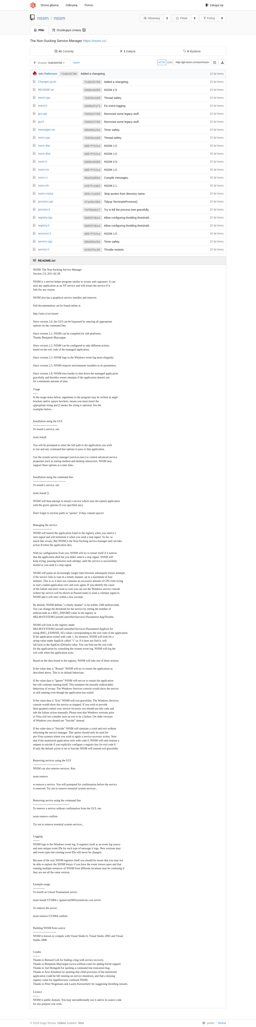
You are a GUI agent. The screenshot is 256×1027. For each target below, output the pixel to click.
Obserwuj (151, 18)
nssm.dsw (44, 153)
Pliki (39, 30)
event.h (42, 105)
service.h (43, 249)
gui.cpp (42, 113)
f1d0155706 (69, 73)
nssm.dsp (44, 145)
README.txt (46, 89)
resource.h (44, 233)
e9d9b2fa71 (92, 106)
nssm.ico (43, 169)
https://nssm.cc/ (95, 41)
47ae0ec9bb (92, 202)
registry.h (43, 225)
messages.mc (46, 129)
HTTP (161, 62)
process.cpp (45, 201)
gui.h (41, 121)
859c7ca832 (92, 194)
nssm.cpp (44, 137)
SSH (170, 62)
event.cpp (44, 97)
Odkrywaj (71, 5)
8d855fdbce (92, 218)
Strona (222, 1023)
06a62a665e (92, 178)
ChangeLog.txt (47, 81)
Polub (181, 18)
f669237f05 (92, 114)
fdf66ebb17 (92, 210)
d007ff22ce (92, 146)
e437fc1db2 (92, 186)
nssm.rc (43, 177)
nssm (43, 18)
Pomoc (89, 5)
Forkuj (209, 18)
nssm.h (42, 161)
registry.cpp (45, 217)
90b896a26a (92, 130)
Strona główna (50, 5)
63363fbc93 (92, 250)
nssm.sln (43, 185)
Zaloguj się (214, 5)
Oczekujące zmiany (69, 30)
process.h (44, 209)
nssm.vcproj (45, 193)
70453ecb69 (92, 98)
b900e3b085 (92, 90)
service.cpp (45, 241)
